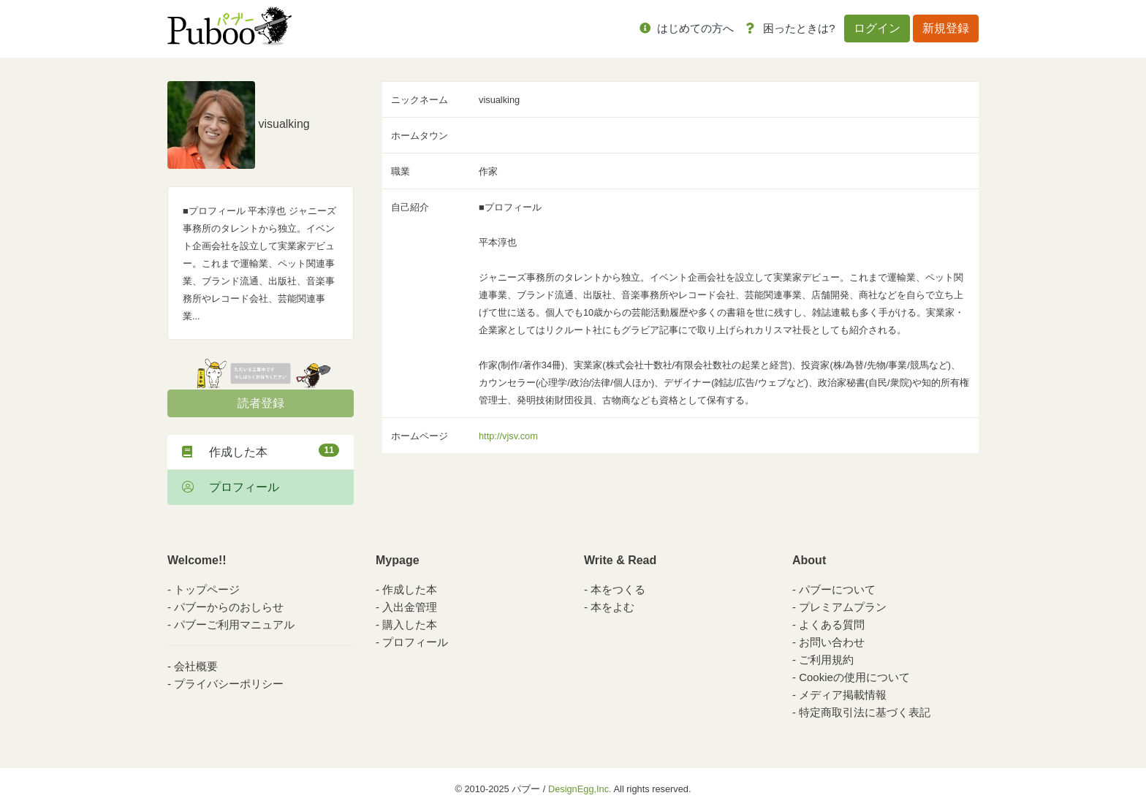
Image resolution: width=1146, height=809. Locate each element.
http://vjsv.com (508, 435)
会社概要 (196, 666)
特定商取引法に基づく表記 (864, 712)
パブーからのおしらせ (229, 607)
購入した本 (409, 624)
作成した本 (260, 451)
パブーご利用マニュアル (234, 624)
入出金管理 (409, 607)
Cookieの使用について (854, 677)
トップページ (207, 589)
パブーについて (837, 589)
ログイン (877, 28)
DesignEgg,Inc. (580, 788)
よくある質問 (832, 624)
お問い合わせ (832, 642)
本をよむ (612, 607)
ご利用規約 (826, 659)
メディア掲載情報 (843, 694)
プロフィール (230, 487)
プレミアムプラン (843, 607)
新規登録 (945, 28)
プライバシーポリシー (229, 683)
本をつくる (618, 589)
